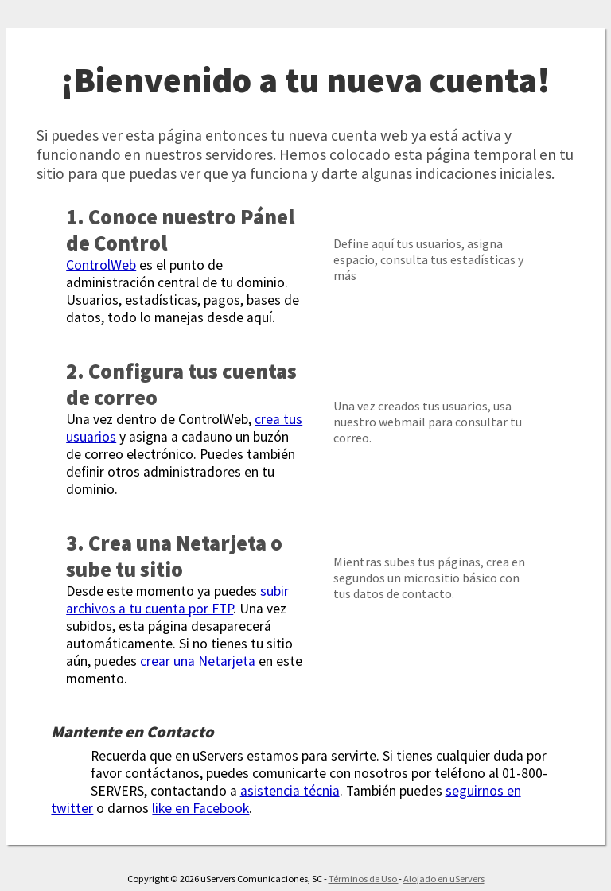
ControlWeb (101, 265)
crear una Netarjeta (197, 661)
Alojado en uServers (444, 879)
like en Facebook (200, 808)
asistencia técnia (290, 791)
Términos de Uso (364, 879)
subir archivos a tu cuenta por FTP (177, 599)
